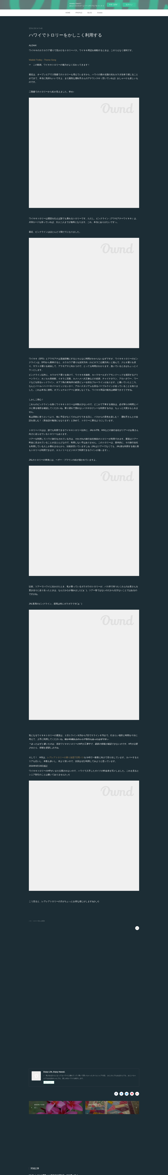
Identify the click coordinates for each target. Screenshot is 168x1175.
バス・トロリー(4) (34, 921)
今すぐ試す (113, 5)
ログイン (129, 5)
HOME (67, 13)
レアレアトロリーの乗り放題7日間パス (65, 757)
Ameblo (100, 13)
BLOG (90, 13)
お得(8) (42, 921)
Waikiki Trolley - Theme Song (42, 60)
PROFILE (78, 13)
